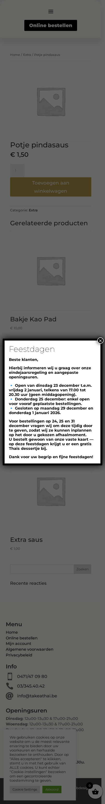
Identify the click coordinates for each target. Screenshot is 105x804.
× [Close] (100, 340)
